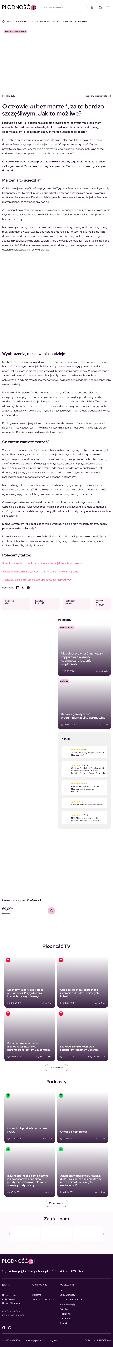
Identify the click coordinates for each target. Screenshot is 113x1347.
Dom (3, 21)
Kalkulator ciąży (67, 1294)
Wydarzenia (65, 1318)
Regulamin (54, 1340)
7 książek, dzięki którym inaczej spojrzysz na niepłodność (37, 579)
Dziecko (63, 1309)
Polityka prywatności (35, 1340)
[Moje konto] (92, 7)
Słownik (63, 1323)
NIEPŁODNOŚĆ (66, 627)
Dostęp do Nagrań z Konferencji (21, 900)
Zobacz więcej (56, 1067)
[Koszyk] (100, 7)
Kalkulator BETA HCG (70, 1299)
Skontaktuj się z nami (43, 1299)
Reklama (36, 1294)
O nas (35, 1290)
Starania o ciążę (67, 1304)
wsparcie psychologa (16, 21)
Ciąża (62, 1290)
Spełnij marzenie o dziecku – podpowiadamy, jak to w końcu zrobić (42, 563)
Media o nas (65, 1313)
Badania (64, 681)
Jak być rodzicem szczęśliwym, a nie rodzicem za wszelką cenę (40, 571)
